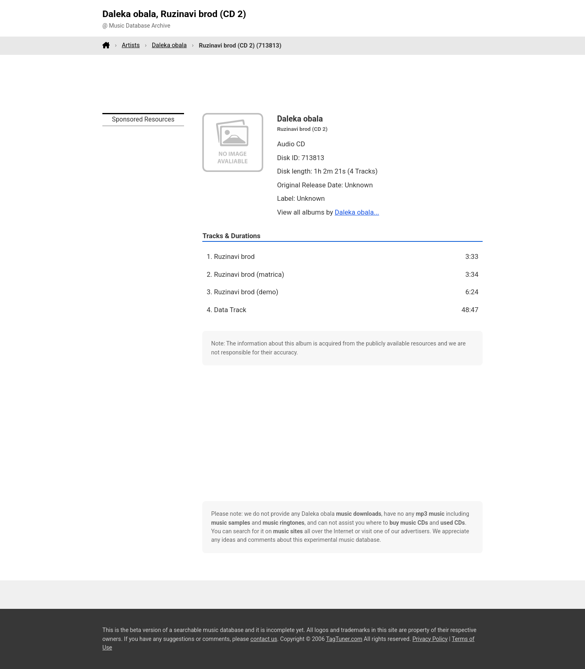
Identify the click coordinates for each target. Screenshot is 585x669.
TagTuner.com (344, 639)
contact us (263, 639)
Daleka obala (169, 45)
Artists (131, 45)
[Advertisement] (293, 83)
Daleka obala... (357, 212)
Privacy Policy (430, 639)
